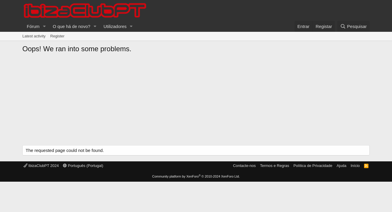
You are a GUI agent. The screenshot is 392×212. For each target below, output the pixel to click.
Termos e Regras (274, 165)
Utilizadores (115, 26)
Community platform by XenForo (196, 176)
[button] (44, 26)
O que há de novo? (71, 26)
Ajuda (341, 165)
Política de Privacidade (312, 165)
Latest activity (34, 36)
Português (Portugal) (83, 165)
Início (355, 165)
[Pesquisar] (353, 26)
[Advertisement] (196, 101)
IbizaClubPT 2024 (41, 165)
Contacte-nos (244, 165)
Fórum (33, 26)
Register (57, 36)
